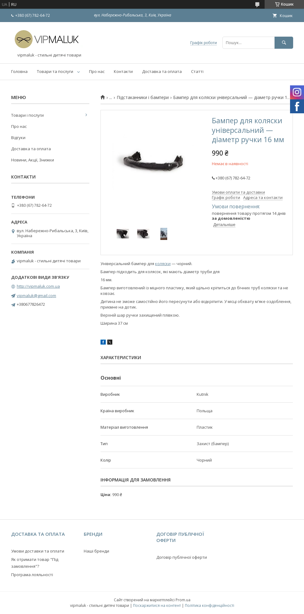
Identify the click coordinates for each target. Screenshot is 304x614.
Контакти (123, 71)
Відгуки (18, 137)
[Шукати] (284, 43)
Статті (197, 71)
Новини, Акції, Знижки (32, 160)
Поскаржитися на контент (157, 605)
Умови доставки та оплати (37, 551)
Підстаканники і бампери (143, 97)
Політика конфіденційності (209, 605)
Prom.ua (183, 600)
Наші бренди (96, 551)
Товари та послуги (55, 71)
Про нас (97, 71)
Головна (19, 71)
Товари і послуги (27, 115)
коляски (163, 263)
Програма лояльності (32, 574)
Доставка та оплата (162, 71)
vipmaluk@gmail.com (36, 295)
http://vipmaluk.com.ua (38, 286)
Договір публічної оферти (181, 557)
